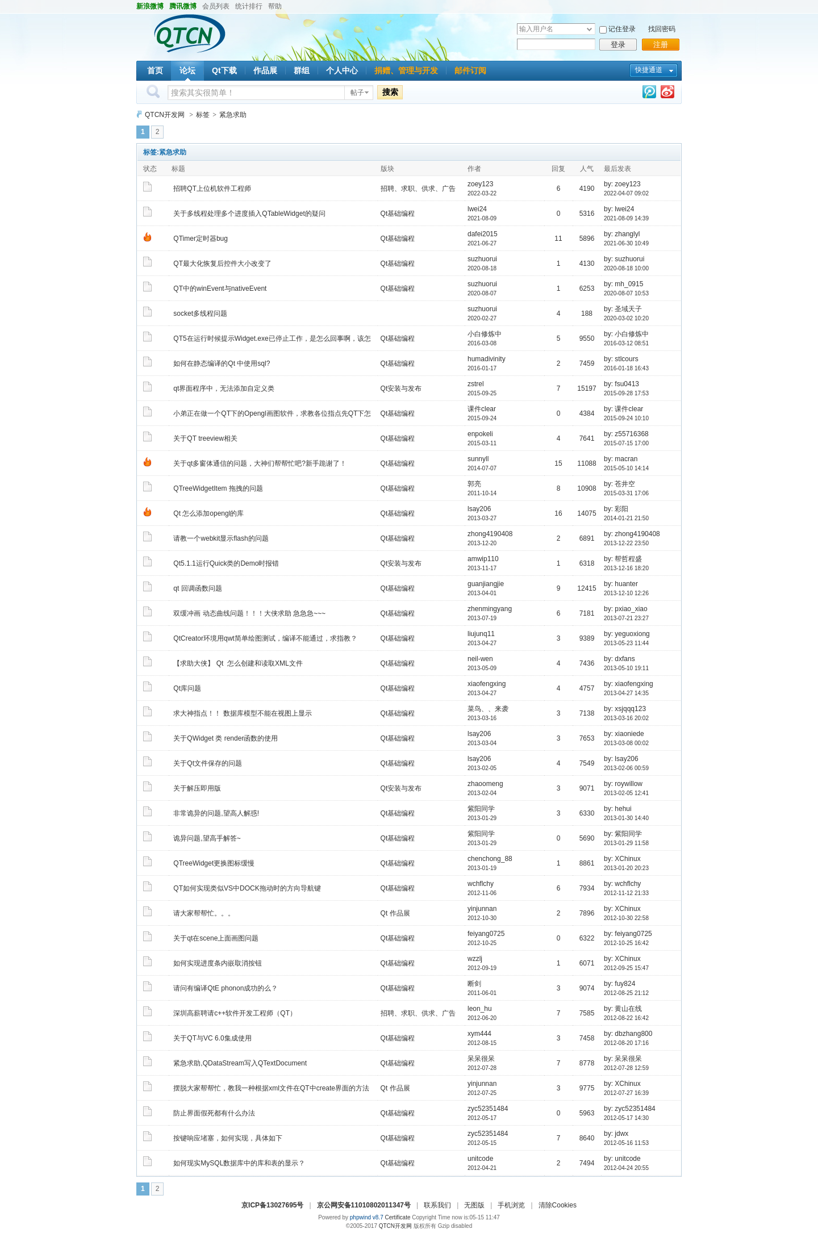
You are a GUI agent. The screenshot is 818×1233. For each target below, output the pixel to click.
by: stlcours (621, 359)
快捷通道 (648, 70)
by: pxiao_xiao (626, 609)
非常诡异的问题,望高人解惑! (216, 813)
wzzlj (475, 959)
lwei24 (477, 209)
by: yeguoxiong (627, 634)
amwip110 (483, 559)
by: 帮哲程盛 (623, 559)
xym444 (479, 1034)
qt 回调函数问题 (197, 588)
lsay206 (479, 509)
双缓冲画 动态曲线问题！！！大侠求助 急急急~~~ (249, 613)
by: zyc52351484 (630, 1109)
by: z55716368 (626, 434)
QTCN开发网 (165, 115)
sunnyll (478, 459)
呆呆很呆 (481, 1059)
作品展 (265, 70)
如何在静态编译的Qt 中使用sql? (221, 363)
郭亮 (474, 484)
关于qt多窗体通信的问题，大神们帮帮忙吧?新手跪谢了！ (260, 463)
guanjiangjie (486, 584)
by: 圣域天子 (623, 309)
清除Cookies (558, 1205)
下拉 (589, 29)
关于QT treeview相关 (205, 438)
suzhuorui (482, 259)
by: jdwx (616, 1134)
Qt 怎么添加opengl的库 (208, 513)
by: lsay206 (621, 759)
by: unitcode (622, 1159)
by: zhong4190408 (632, 534)
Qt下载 (224, 70)
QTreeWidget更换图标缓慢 (213, 863)
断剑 (474, 984)
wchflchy (481, 884)
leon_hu (480, 1009)
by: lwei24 (619, 209)
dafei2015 (483, 234)
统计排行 (248, 6)
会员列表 (215, 6)
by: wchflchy (622, 884)
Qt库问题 (187, 688)
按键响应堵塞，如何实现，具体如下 (227, 1138)
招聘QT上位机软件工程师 (212, 189)
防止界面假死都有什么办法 (214, 1113)
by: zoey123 (622, 184)
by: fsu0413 (621, 384)
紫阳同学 (481, 809)
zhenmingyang (490, 609)
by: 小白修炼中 (626, 334)
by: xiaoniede (624, 734)
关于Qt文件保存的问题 (207, 763)
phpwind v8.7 (366, 1217)
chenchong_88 (490, 859)
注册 (660, 44)
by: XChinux (622, 859)
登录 (618, 44)
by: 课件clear (623, 409)
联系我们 (437, 1205)
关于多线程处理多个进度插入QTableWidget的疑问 (249, 214)
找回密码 (661, 29)
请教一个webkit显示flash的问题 (220, 538)
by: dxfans (619, 659)
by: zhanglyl (622, 234)
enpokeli (480, 434)
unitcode (480, 1159)
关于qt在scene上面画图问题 (215, 938)
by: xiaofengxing (628, 684)
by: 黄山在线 (623, 1009)
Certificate (397, 1217)
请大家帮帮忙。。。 (204, 913)
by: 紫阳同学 (623, 834)
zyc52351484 (488, 1109)
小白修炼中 (485, 334)
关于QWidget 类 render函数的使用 (225, 738)
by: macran (620, 459)
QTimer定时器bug (200, 239)
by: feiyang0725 (628, 934)
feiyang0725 (486, 934)
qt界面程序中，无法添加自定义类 (223, 388)
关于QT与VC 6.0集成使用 (212, 1038)
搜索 (390, 92)
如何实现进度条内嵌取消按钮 (217, 963)
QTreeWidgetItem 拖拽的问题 (218, 488)
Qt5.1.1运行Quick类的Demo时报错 (226, 563)
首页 (155, 70)
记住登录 (622, 29)
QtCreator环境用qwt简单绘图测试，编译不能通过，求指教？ (265, 638)
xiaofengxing (487, 684)
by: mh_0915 (623, 284)
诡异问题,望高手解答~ (206, 838)
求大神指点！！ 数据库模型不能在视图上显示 (242, 713)
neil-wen (480, 659)
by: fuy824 (619, 984)
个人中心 (342, 70)
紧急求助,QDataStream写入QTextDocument (240, 1063)
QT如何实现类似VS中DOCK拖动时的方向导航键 (246, 888)
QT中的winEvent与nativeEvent (219, 288)
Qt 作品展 (395, 913)
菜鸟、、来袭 (488, 709)
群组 (302, 70)
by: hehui (618, 809)
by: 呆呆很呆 (623, 1059)
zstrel (476, 384)
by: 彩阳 (616, 509)
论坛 (187, 70)
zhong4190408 (490, 534)
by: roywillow (623, 784)
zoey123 (480, 184)
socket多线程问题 (200, 313)
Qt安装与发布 (401, 388)
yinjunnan (482, 909)
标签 (203, 115)
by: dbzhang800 (628, 1034)
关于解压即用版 (197, 788)
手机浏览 (511, 1205)
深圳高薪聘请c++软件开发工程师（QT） (235, 1013)
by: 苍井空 (619, 484)
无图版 (474, 1205)
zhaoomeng (485, 784)
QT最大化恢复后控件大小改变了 (222, 264)
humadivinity (487, 359)
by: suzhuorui (624, 259)
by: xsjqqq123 (625, 709)
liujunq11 (481, 634)
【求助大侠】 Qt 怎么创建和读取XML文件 (237, 663)
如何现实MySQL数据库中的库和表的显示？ (239, 1163)
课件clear (482, 409)
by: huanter (621, 584)
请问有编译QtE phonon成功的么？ (225, 988)
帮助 (275, 6)
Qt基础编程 (398, 214)
